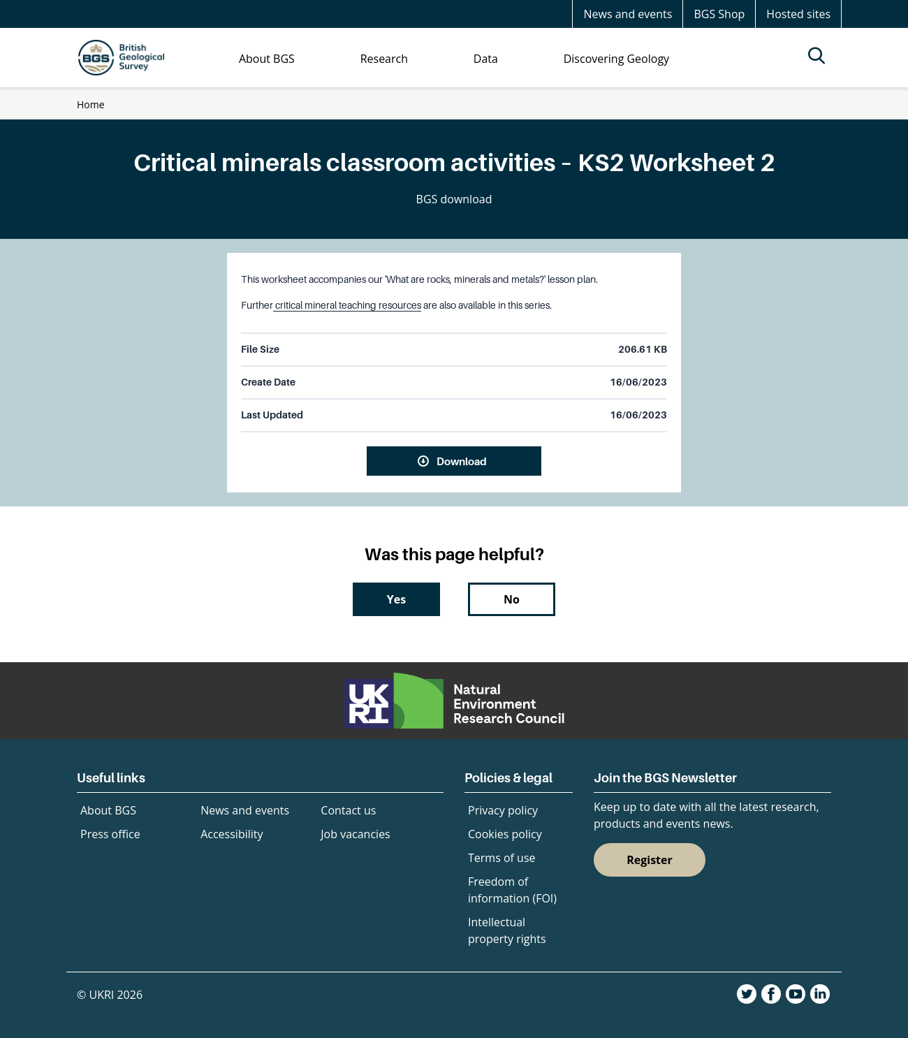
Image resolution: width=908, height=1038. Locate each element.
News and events (627, 14)
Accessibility (231, 834)
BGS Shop (719, 14)
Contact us (348, 810)
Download (462, 461)
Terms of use (502, 857)
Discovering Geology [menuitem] (616, 58)
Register (650, 860)
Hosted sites (798, 14)
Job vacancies (355, 834)
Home (91, 104)
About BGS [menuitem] (267, 58)
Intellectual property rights (507, 930)
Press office (110, 834)
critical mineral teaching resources (347, 305)
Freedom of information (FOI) (512, 890)
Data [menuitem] (486, 58)
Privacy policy (503, 810)
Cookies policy (505, 834)
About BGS (108, 810)
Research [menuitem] (384, 58)
